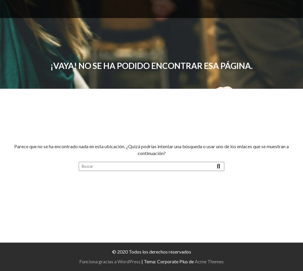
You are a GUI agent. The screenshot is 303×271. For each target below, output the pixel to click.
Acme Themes (209, 261)
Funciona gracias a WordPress (110, 261)
